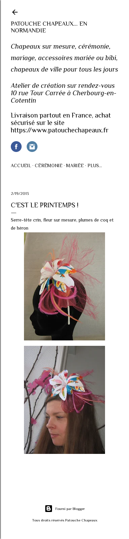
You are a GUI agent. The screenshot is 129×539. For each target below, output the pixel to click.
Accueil (21, 165)
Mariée (75, 165)
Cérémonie (48, 165)
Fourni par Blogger (65, 509)
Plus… (94, 165)
